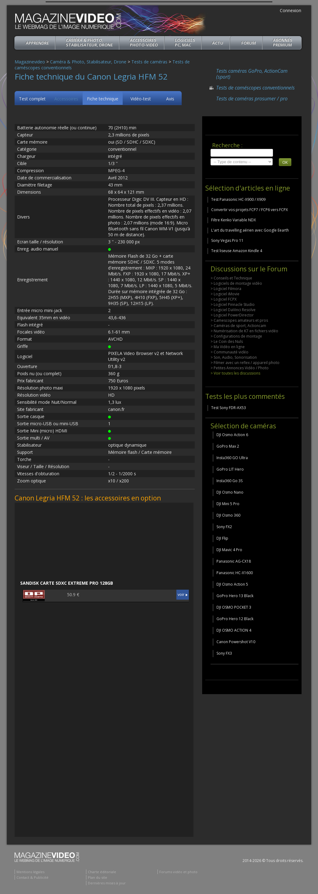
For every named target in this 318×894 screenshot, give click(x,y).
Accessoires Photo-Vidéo (144, 42)
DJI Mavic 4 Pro (229, 549)
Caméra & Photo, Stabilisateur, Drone (89, 42)
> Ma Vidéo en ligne (228, 346)
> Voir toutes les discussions (235, 373)
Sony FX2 (224, 526)
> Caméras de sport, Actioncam (238, 325)
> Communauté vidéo (229, 352)
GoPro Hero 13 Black (234, 595)
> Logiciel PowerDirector (232, 315)
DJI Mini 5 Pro (227, 503)
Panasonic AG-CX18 (233, 561)
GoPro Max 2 (227, 446)
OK (285, 162)
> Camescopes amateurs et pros (239, 320)
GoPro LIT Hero (230, 469)
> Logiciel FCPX (224, 299)
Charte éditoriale (102, 871)
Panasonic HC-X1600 (234, 572)
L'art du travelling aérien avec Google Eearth (250, 230)
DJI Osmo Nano (229, 492)
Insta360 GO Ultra (232, 457)
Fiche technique (102, 99)
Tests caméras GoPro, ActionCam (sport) (252, 73)
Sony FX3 (224, 653)
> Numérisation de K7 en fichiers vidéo (244, 331)
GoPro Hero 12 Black (234, 618)
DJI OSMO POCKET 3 (233, 607)
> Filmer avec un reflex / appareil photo (245, 362)
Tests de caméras (149, 62)
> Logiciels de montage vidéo (236, 283)
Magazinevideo (30, 62)
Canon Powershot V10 (235, 641)
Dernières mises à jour (107, 883)
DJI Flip (222, 538)
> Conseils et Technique (231, 278)
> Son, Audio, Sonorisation (234, 357)
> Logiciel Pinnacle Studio (233, 304)
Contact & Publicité (32, 877)
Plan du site (97, 877)
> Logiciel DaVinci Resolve (233, 309)
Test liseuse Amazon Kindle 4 (236, 250)
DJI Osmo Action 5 (232, 584)
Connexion (290, 10)
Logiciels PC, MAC (185, 42)
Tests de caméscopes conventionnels (255, 87)
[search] (242, 153)
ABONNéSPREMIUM (282, 42)
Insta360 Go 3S (229, 480)
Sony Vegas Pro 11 (227, 240)
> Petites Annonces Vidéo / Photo (240, 368)
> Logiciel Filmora (226, 288)
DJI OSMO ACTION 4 (233, 630)
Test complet (32, 99)
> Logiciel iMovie (225, 294)
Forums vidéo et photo (178, 871)
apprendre (37, 43)
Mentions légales (30, 871)
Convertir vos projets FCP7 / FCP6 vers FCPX (249, 209)
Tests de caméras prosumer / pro (252, 98)
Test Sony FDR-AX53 (228, 407)
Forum (248, 43)
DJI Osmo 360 (228, 515)
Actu (217, 43)
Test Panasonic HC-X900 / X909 (238, 199)
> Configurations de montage (236, 336)
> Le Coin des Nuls (227, 341)
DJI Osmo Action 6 (232, 434)
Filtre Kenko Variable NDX (233, 220)
